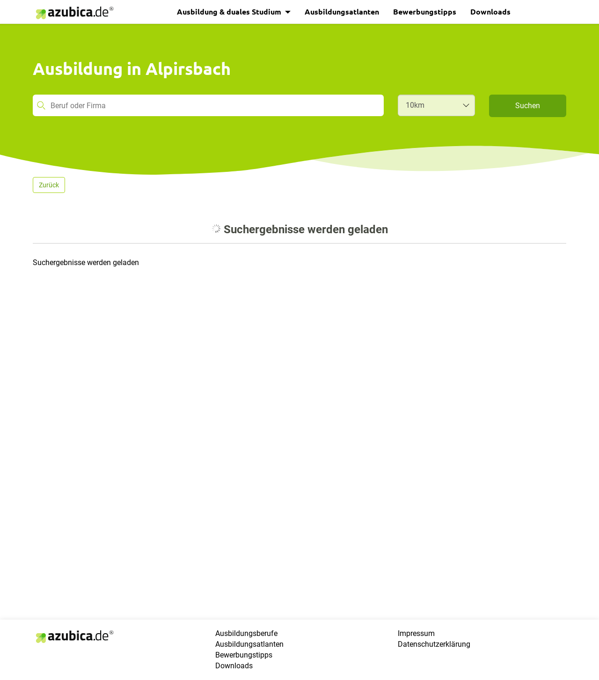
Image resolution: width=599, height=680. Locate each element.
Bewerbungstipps (424, 11)
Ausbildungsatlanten (342, 11)
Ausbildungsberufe (246, 633)
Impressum (416, 633)
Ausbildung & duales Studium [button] (230, 11)
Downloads (490, 11)
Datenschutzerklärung (434, 643)
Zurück (49, 185)
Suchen (527, 105)
